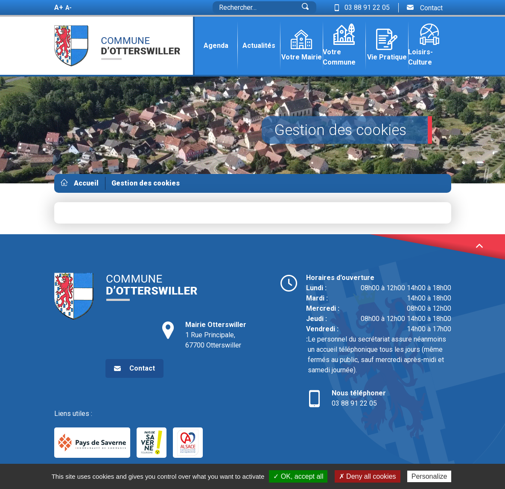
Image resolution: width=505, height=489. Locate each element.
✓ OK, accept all (298, 476)
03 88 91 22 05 (378, 397)
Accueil (86, 183)
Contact (425, 8)
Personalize (429, 476)
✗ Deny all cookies (367, 476)
